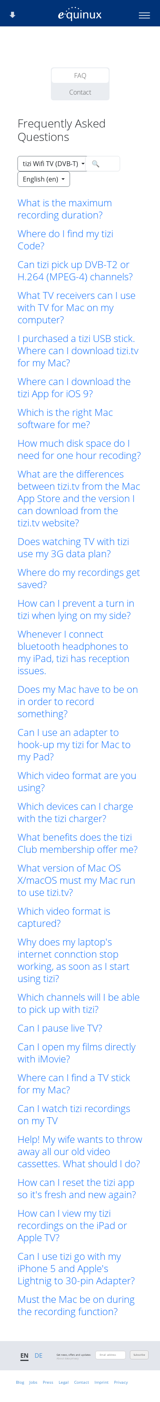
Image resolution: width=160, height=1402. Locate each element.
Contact (80, 92)
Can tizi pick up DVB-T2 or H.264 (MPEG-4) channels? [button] (75, 270)
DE (38, 1355)
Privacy (121, 1382)
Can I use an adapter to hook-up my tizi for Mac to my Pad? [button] (74, 744)
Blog (20, 1382)
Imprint (101, 1382)
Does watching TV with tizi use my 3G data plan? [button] (73, 547)
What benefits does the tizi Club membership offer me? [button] (78, 843)
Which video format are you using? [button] (77, 781)
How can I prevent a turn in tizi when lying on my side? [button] (76, 609)
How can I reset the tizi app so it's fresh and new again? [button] (77, 1188)
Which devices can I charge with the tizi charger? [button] (75, 812)
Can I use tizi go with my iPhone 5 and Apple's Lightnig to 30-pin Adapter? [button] (76, 1268)
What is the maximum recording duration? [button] (65, 209)
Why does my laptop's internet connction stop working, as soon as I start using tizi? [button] (73, 960)
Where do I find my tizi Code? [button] (65, 239)
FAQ (80, 75)
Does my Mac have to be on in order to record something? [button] (78, 701)
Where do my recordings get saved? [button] (79, 578)
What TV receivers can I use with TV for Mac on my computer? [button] (77, 307)
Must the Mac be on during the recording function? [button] (76, 1305)
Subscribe (139, 1355)
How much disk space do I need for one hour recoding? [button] (79, 449)
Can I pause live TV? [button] (60, 1028)
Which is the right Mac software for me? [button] (65, 418)
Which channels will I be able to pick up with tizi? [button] (79, 1003)
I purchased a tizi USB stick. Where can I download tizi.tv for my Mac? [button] (78, 350)
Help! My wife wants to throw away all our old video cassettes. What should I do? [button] (80, 1151)
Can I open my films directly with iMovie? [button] (77, 1053)
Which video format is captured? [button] (64, 917)
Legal (64, 1382)
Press (48, 1382)
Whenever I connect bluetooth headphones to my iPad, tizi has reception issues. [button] (73, 652)
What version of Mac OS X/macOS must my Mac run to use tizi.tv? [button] (76, 880)
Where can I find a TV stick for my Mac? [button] (74, 1083)
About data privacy (68, 1358)
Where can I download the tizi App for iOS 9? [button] (74, 387)
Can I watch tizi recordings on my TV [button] (74, 1114)
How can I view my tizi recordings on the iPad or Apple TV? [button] (72, 1225)
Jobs (33, 1382)
